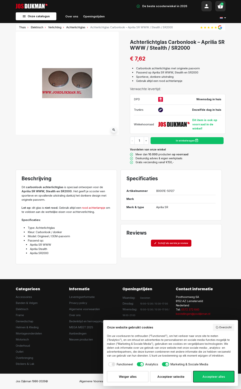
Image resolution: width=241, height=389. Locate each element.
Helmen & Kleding (27, 327)
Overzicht (224, 327)
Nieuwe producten (81, 339)
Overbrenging (24, 358)
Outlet (19, 351)
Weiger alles (128, 377)
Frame (20, 315)
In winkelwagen (187, 140)
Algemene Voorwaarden (94, 381)
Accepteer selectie (170, 377)
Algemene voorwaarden (84, 309)
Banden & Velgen (27, 303)
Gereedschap (24, 321)
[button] (220, 6)
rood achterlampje (93, 207)
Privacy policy (78, 303)
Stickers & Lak (25, 364)
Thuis (22, 27)
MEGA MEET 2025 (81, 327)
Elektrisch (37, 27)
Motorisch (22, 339)
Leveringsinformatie (82, 297)
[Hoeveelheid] (139, 140)
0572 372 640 (190, 309)
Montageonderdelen (29, 333)
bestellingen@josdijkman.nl (193, 314)
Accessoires (24, 297)
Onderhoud (23, 345)
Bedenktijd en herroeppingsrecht (90, 321)
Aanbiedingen (78, 333)
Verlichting (54, 27)
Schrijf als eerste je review (171, 243)
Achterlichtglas (75, 27)
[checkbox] (120, 364)
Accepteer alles (213, 377)
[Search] (87, 6)
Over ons (75, 315)
